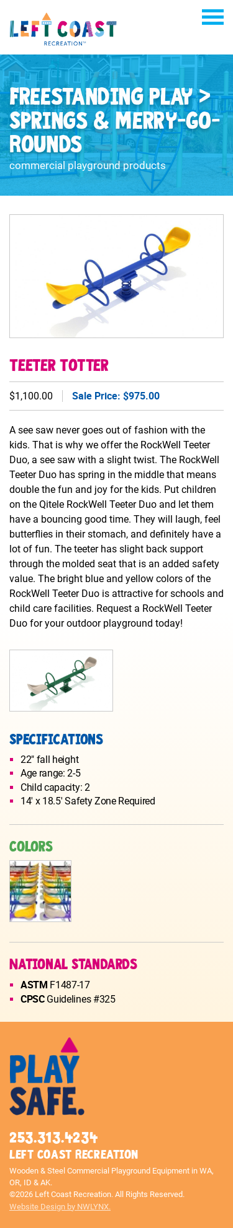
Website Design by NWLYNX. (60, 1206)
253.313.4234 (53, 1138)
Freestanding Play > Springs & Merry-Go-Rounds (114, 121)
